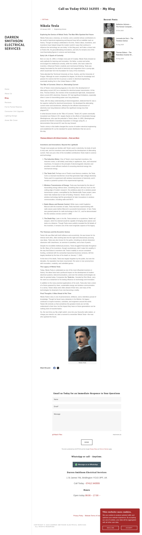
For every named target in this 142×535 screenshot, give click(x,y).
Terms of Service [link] (104, 449)
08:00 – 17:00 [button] (92, 495)
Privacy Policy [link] (93, 449)
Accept (129, 528)
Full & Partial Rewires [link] (13, 107)
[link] (16, 49)
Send (87, 442)
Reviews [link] (8, 102)
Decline (110, 528)
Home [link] (7, 89)
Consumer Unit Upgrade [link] (14, 111)
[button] (53, 435)
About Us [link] (8, 93)
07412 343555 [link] (93, 483)
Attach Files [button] (58, 434)
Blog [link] (7, 98)
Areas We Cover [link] (11, 120)
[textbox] (86, 399)
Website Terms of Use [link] (92, 516)
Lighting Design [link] (11, 116)
